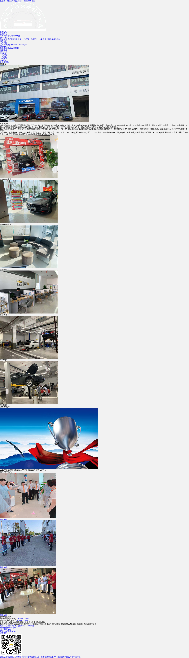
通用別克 (11, 39)
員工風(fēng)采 (21, 45)
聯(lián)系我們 (13, 48)
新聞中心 (3, 34)
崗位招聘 (11, 45)
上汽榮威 (40, 39)
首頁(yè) (3, 32)
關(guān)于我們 (6, 46)
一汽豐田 (33, 39)
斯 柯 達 (48, 39)
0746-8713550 (23, 619)
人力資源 (3, 43)
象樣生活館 (56, 39)
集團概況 (3, 48)
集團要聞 (3, 36)
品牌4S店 (4, 37)
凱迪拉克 (3, 39)
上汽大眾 (25, 39)
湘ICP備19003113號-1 (65, 624)
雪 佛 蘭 (18, 39)
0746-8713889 (22, 620)
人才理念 (3, 45)
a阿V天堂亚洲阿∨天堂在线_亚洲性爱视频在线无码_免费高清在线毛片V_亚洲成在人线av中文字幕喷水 (40, 657)
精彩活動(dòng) (14, 36)
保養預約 (3, 41)
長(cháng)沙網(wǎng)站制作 (85, 624)
